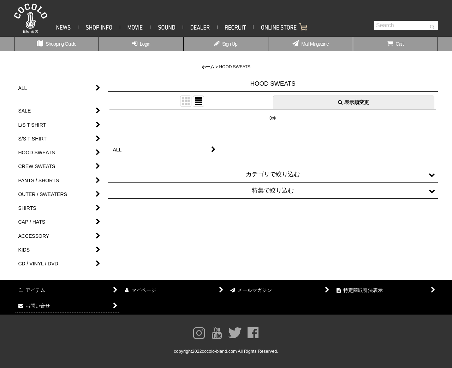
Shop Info (99, 26)
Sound (166, 26)
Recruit (236, 26)
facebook (253, 333)
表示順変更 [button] (353, 102)
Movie (135, 26)
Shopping (280, 26)
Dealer (200, 26)
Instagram (199, 333)
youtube (217, 333)
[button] (273, 175)
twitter (235, 333)
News (67, 26)
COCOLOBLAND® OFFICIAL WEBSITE (30, 18)
